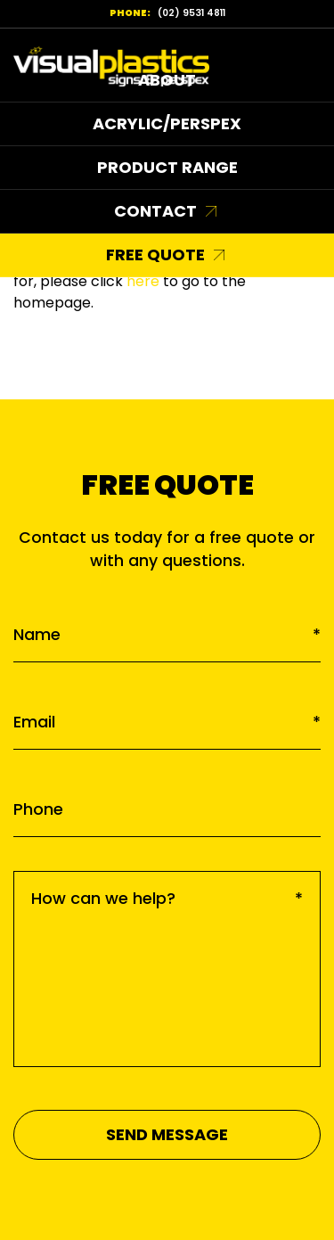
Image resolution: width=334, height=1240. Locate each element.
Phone (38, 809)
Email (167, 721)
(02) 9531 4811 (191, 13)
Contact (155, 211)
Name (167, 634)
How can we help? (167, 898)
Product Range (167, 167)
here (142, 281)
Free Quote (155, 254)
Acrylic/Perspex (167, 123)
